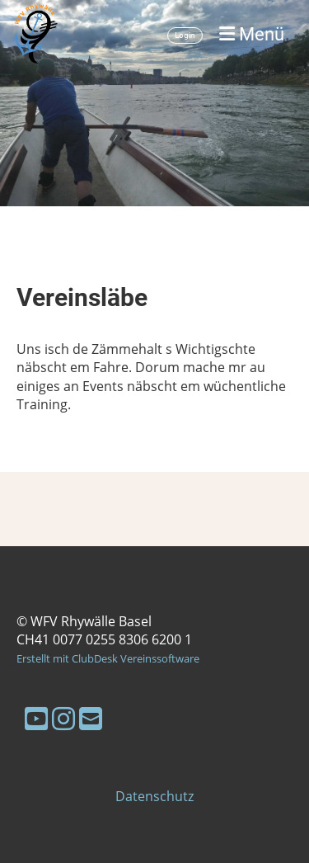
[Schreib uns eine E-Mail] (90, 718)
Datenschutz (154, 796)
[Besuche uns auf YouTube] (36, 718)
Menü (251, 34)
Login (185, 35)
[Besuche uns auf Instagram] (63, 718)
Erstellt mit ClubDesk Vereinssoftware (107, 658)
